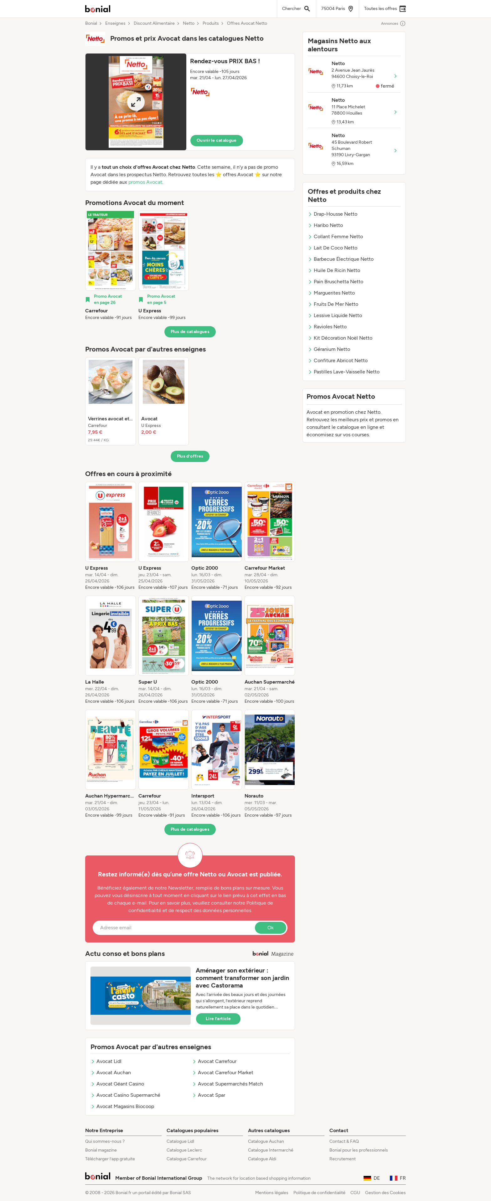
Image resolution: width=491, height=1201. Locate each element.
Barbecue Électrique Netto (341, 259)
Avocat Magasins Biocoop (122, 1106)
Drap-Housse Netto (332, 214)
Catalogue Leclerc (184, 1150)
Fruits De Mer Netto (333, 304)
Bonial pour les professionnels (358, 1150)
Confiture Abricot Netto (338, 360)
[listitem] (110, 266)
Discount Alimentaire (154, 23)
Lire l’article (218, 1018)
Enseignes (115, 23)
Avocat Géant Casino (117, 1084)
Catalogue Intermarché (270, 1150)
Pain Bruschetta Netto (335, 282)
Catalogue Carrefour (187, 1159)
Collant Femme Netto (335, 236)
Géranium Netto (329, 349)
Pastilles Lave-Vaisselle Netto (344, 372)
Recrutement (342, 1159)
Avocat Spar (208, 1095)
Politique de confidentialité (319, 1192)
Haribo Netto (325, 225)
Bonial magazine (101, 1150)
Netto (188, 23)
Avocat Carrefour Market (222, 1072)
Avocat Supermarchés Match (227, 1084)
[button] (190, 102)
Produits (211, 23)
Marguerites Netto (331, 293)
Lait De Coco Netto (332, 248)
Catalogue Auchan (266, 1141)
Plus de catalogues (190, 331)
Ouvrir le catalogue (217, 140)
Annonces (393, 23)
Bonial (91, 23)
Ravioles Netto (327, 327)
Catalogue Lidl (180, 1141)
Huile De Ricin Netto (334, 270)
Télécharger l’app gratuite (110, 1159)
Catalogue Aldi (262, 1159)
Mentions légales (271, 1192)
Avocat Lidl (105, 1061)
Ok (270, 928)
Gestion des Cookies (385, 1192)
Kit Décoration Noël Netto (340, 338)
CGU (355, 1192)
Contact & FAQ (344, 1141)
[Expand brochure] (135, 102)
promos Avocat (145, 182)
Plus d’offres (190, 456)
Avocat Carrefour (214, 1061)
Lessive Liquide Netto (335, 315)
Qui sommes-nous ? (105, 1141)
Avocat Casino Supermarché (125, 1095)
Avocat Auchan (110, 1072)
